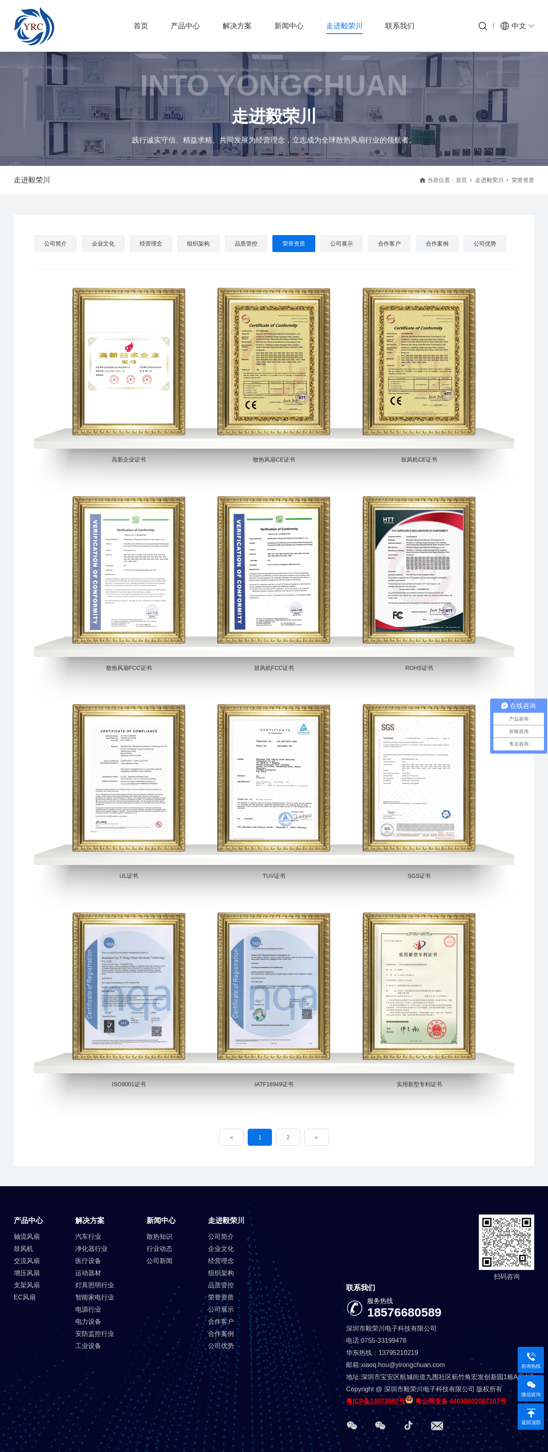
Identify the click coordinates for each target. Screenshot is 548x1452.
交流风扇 (27, 1260)
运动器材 (88, 1273)
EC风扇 (25, 1297)
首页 (141, 26)
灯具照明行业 (94, 1285)
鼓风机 (23, 1248)
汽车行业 (88, 1236)
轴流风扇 (27, 1236)
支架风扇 (27, 1285)
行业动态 (159, 1248)
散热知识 (159, 1236)
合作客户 (389, 243)
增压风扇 (27, 1273)
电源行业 (88, 1309)
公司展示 (341, 243)
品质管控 (246, 243)
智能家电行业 (94, 1297)
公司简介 (55, 243)
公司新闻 (159, 1260)
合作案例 (437, 243)
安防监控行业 (94, 1333)
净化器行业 (91, 1248)
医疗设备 (88, 1260)
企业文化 (103, 243)
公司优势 (485, 243)
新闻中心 (289, 26)
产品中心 (185, 26)
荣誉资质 (293, 243)
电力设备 (88, 1321)
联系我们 (399, 26)
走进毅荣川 (344, 26)
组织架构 (198, 243)
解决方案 (237, 26)
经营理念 (151, 243)
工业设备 (88, 1345)
